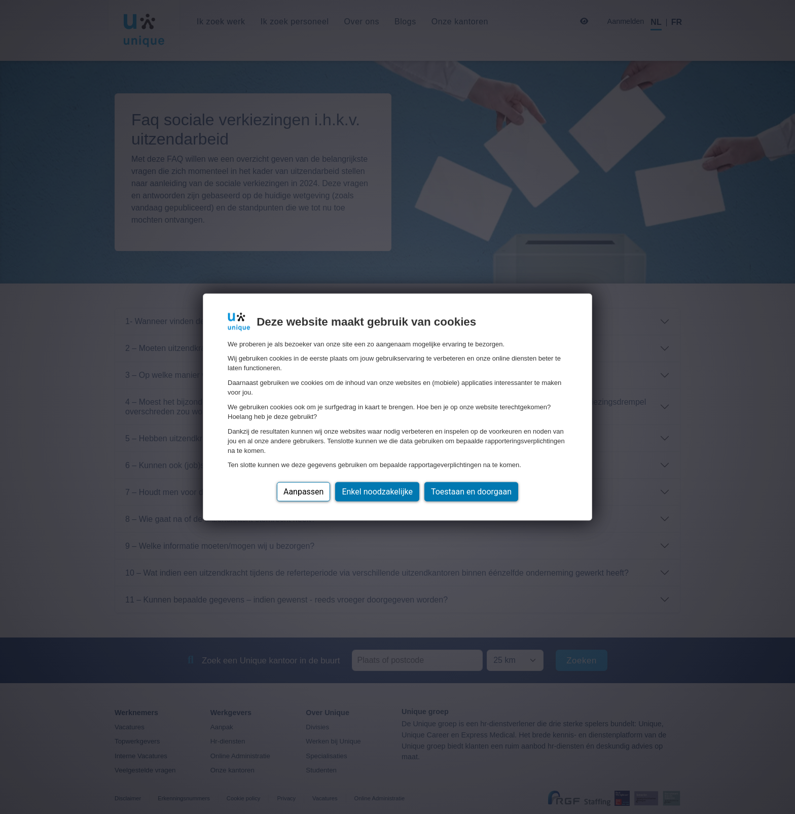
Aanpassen (303, 492)
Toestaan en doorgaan (471, 492)
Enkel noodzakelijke (377, 492)
